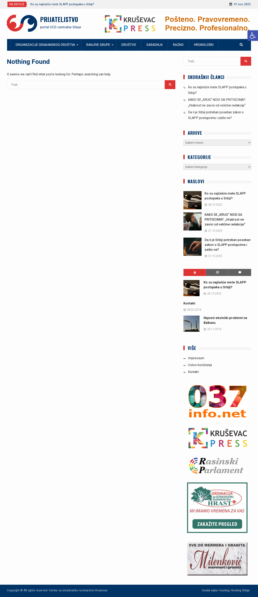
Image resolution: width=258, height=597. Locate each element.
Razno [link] (178, 45)
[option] (66, 4)
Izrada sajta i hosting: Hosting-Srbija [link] (226, 590)
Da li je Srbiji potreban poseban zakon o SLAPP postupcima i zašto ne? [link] (228, 245)
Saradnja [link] (154, 45)
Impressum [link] (196, 358)
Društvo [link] (128, 45)
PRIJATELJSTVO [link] (59, 19)
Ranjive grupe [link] (98, 45)
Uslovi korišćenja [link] (200, 365)
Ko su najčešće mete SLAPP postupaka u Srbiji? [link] (62, 4)
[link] (253, 35)
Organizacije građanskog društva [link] (45, 45)
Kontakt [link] (189, 303)
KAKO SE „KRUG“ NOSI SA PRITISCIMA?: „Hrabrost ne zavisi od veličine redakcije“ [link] (225, 219)
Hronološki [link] (203, 45)
